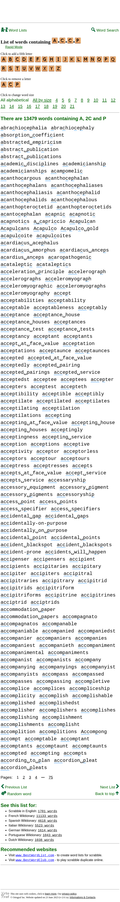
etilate (16, 399)
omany (88, 658)
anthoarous (21, 176)
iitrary (58, 579)
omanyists (19, 672)
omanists (53, 658)
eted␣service (77, 370)
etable (15, 306)
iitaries (51, 564)
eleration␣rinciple (32, 270)
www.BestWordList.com (34, 853)
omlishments (22, 723)
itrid (14, 600)
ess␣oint (18, 500)
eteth (74, 385)
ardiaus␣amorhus (28, 248)
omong (94, 730)
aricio (49, 219)
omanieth (56, 643)
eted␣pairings (25, 370)
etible (56, 392)
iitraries (19, 579)
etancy (15, 334)
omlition (18, 730)
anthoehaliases (77, 183)
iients (15, 564)
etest (44, 385)
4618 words (47, 819)
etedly (15, 363)
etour (44, 457)
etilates (92, 399)
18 (46, 104)
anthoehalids (24, 198)
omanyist (98, 665)
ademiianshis (24, 169)
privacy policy (69, 892)
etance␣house (57, 313)
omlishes (98, 708)
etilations (21, 413)
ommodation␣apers (30, 615)
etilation (61, 406)
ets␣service (22, 478)
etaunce (55, 349)
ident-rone (21, 550)
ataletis (53, 263)
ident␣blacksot (27, 543)
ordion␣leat (76, 758)
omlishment (62, 715)
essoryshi (75, 493)
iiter (14, 572)
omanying (18, 665)
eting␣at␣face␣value (34, 421)
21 (72, 104)
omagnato (80, 615)
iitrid (92, 579)
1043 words (52, 833)
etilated (53, 399)
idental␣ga (21, 514)
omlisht (64, 723)
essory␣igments (27, 493)
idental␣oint (24, 536)
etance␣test (22, 327)
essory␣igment (84, 485)
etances (69, 320)
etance (15, 313)
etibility (19, 392)
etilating (19, 406)
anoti (82, 212)
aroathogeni (70, 255)
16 (28, 104)
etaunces (92, 349)
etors (14, 457)
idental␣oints (75, 536)
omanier (16, 636)
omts (75, 751)
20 (63, 104)
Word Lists (14, 30)
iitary (86, 564)
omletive (92, 679)
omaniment (97, 643)
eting (58, 413)
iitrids (16, 586)
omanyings (58, 665)
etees (74, 378)
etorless (81, 449)
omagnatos (19, 622)
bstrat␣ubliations (31, 155)
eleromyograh (68, 277)
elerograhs (21, 277)
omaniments (68, 651)
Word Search (105, 30)
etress (15, 464)
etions (45, 442)
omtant (75, 737)
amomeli (66, 169)
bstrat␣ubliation (30, 148)
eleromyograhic (27, 284)
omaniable (19, 629)
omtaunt (52, 744)
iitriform (55, 586)
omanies (91, 636)
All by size (42, 98)
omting (45, 751)
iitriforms (21, 593)
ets (82, 464)
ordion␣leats (24, 766)
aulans (15, 227)
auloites (53, 234)
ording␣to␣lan (25, 758)
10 (96, 98)
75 (51, 775)
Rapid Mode (13, 47)
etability (66, 298)
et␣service (86, 471)
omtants (16, 744)
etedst (15, 378)
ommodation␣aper (28, 608)
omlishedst (59, 701)
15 (20, 104)
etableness (54, 306)
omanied (58, 629)
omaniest (18, 643)
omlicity (18, 694)
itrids (45, 600)
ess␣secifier (24, 507)
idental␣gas (67, 514)
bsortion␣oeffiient (32, 133)
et (62, 291)
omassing (53, 679)
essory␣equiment (28, 485)
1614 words (47, 828)
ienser (15, 557)
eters (14, 385)
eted (12, 356)
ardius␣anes (22, 255)
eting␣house (93, 421)
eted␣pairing (57, 363)
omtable (41, 737)
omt (11, 737)
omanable (59, 622)
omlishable (92, 694)
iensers (49, 557)
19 (55, 104)
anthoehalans (24, 183)
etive (77, 442)
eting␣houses (24, 428)
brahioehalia (24, 126)
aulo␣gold (79, 227)
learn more (50, 892)
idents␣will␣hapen (75, 550)
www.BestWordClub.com (34, 858)
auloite (16, 234)
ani (55, 212)
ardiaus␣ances (84, 248)
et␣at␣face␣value (30, 342)
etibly (89, 392)
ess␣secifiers (75, 507)
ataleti (16, 263)
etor (47, 449)
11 (104, 98)
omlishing (19, 715)
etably (92, 306)
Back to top (107, 792)
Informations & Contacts (82, 895)
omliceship (89, 687)
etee (45, 378)
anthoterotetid (27, 205)
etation (79, 342)
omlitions (58, 730)
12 (113, 98)
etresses (51, 464)
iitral (78, 572)
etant (47, 334)
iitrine (61, 593)
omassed (88, 672)
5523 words (44, 823)
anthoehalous (74, 198)
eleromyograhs (81, 284)
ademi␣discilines (30, 162)
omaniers (53, 636)
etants (78, 334)
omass (55, 672)
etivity (16, 449)
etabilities (22, 298)
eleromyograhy (25, 291)
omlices (49, 687)
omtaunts (89, 744)
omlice (15, 687)
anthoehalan (66, 176)
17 (37, 104)
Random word (16, 792)
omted (14, 751)
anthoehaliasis (27, 191)
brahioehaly (72, 126)
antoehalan (21, 212)
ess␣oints (58, 500)
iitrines (98, 593)
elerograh (87, 270)
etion (14, 442)
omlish (53, 694)
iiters (45, 572)
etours (75, 457)
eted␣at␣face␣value (60, 356)
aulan (82, 219)
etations (18, 349)
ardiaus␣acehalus (30, 241)
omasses (16, 679)
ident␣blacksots (84, 543)
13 (3, 104)
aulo (45, 227)
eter (102, 378)
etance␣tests (71, 327)
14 (11, 104)
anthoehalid (78, 191)
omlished (18, 701)
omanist (16, 658)
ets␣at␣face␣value (31, 471)
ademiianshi (84, 162)
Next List (109, 785)
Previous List (14, 785)
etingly (67, 428)
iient (82, 557)
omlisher (18, 708)
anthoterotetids (84, 205)
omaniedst (97, 629)
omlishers (58, 708)
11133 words (47, 814)
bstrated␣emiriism (31, 140)
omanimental (22, 651)
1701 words (47, 809)
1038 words (44, 838)
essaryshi (67, 478)
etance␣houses (25, 320)
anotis (15, 219)
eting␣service (66, 435)
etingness (19, 435)
